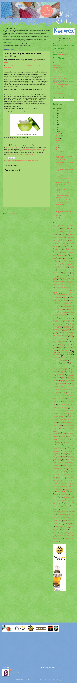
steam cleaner (58, 502)
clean (65, 276)
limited (68, 383)
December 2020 (65, 296)
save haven (66, 475)
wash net (71, 529)
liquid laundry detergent (58, 386)
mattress (67, 402)
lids (55, 383)
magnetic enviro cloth (70, 392)
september (62, 478)
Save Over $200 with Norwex (59, 88)
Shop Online (26, 19)
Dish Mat (60, 300)
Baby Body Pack (61, 248)
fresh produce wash (63, 338)
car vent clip (60, 269)
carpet (54, 270)
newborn (71, 428)
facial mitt (60, 326)
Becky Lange (15, 670)
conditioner (60, 282)
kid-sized (71, 366)
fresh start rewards (63, 339)
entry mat (56, 314)
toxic (64, 523)
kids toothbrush (61, 374)
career (71, 269)
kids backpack (59, 368)
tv (64, 524)
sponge (62, 494)
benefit (58, 257)
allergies (59, 239)
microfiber (65, 408)
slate (57, 487)
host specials (56, 356)
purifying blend (61, 462)
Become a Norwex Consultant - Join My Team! (63, 74)
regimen (70, 465)
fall (72, 326)
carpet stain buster (60, 270)
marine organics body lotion (64, 399)
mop (66, 414)
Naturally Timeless (60, 164)
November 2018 (70, 436)
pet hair (69, 453)
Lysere (65, 387)
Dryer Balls (70, 309)
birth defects (64, 257)
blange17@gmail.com (63, 54)
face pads (71, 324)
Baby (56, 248)
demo (56, 297)
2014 (56, 129)
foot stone (64, 335)
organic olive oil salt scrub (58, 445)
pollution (71, 457)
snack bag (69, 487)
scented (58, 477)
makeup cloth (61, 393)
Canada (54, 267)
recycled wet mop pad (66, 463)
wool (62, 538)
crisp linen (55, 288)
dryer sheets (55, 311)
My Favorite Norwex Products (59, 78)
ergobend (55, 320)
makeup (56, 393)
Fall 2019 (65, 327)
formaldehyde (70, 335)
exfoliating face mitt (61, 323)
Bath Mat (64, 252)
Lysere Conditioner (66, 389)
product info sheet (65, 460)
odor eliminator (66, 441)
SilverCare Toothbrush (63, 486)
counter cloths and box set (60, 287)
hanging (56, 348)
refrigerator (65, 465)
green (64, 344)
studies (63, 505)
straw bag (62, 503)
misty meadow (60, 413)
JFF (63, 360)
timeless (36, 160)
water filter (55, 532)
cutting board (65, 292)
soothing (60, 489)
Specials (72, 491)
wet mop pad (61, 533)
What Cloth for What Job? (59, 80)
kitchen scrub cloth (57, 378)
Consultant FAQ (56, 284)
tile (72, 511)
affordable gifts (68, 236)
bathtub (71, 254)
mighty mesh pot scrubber (59, 411)
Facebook (57, 40)
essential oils (55, 321)
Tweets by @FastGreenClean (59, 597)
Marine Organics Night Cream (62, 195)
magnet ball (63, 392)
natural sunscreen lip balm (64, 420)
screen (68, 477)
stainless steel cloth (60, 499)
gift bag (73, 341)
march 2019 (55, 396)
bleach (61, 258)
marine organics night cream (60, 402)
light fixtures (59, 383)
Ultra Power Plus (70, 524)
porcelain (54, 459)
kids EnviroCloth (70, 371)
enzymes (70, 318)
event (62, 321)
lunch (61, 387)
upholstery (62, 526)
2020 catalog (66, 233)
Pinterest (66, 40)
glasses (73, 342)
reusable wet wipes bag (57, 469)
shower (72, 481)
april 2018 (65, 243)
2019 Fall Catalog (67, 231)
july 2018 (58, 363)
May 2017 (63, 404)
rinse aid (69, 469)
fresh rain (71, 338)
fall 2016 (60, 327)
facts (69, 326)
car (62, 267)
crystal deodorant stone (70, 288)
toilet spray (66, 521)
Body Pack (57, 261)
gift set (61, 342)
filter (73, 332)
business (61, 266)
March (57, 217)
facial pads (65, 326)
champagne (57, 273)
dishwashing (57, 303)
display (67, 305)
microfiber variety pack (68, 410)
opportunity (68, 442)
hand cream (61, 347)
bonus (65, 263)
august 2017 (70, 245)
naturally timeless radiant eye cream (65, 427)
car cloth (66, 267)
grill (73, 344)
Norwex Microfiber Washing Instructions (62, 84)
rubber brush (70, 471)
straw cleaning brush (69, 503)
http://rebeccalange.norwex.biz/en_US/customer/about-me (20, 154)
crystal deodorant (62, 288)
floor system (61, 333)
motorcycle (69, 417)
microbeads (59, 408)
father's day (60, 330)
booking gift (71, 263)
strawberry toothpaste (57, 505)
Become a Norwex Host (58, 72)
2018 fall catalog (61, 229)
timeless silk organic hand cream (64, 518)
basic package (57, 252)
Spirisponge (55, 494)
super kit (64, 506)
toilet (61, 521)
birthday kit (70, 257)
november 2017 (63, 436)
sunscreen (67, 505)
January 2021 (58, 360)
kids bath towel (66, 368)
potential (59, 459)
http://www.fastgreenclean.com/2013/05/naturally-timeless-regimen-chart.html (24, 139)
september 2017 (70, 478)
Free (66, 336)
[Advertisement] (15, 231)
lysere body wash (58, 389)
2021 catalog (63, 234)
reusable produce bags (69, 468)
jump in (73, 363)
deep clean (72, 296)
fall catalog (62, 329)
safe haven (58, 472)
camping (71, 266)
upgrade (57, 526)
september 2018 (56, 480)
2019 (56, 117)
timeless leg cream (69, 514)
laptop (54, 380)
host (69, 352)
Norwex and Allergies (58, 93)
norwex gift (55, 435)
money (62, 414)
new (61, 428)
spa (71, 489)
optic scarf (59, 444)
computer (67, 281)
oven (70, 447)
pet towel (64, 454)
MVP (73, 417)
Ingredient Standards (57, 67)
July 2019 (63, 363)
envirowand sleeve (63, 318)
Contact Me (15, 19)
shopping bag (67, 481)
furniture (64, 341)
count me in (58, 285)
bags (60, 251)
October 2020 (59, 441)
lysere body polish (71, 387)
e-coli (73, 311)
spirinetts (71, 493)
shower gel (57, 483)
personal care (56, 453)
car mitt (71, 267)
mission (54, 413)
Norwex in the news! (60, 206)
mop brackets (55, 416)
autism (73, 246)
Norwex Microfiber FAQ (58, 82)
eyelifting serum (57, 324)
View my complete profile (15, 672)
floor (56, 333)
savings (71, 475)
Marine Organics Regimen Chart (63, 192)
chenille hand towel (64, 275)
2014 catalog (70, 225)
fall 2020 (69, 327)
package (63, 448)
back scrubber (66, 249)
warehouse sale (64, 529)
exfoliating (55, 323)
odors (72, 441)
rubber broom (63, 471)
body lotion (72, 260)
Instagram (70, 40)
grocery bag (61, 345)
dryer (66, 309)
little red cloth (70, 386)
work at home (67, 538)
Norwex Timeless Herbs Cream (62, 182)
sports (72, 494)
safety (65, 474)
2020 (56, 115)
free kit (71, 336)
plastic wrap (65, 457)
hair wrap (55, 347)
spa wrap (57, 491)
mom (59, 414)
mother (58, 417)
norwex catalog (62, 433)
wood (58, 538)
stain (61, 497)
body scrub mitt (70, 261)
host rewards (56, 354)
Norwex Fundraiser (57, 76)
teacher (72, 508)
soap (57, 489)
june (55, 365)
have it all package (69, 348)
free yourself (55, 338)
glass (69, 342)
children (71, 275)
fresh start (55, 339)
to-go (64, 520)
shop (63, 481)
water (72, 530)
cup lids (56, 290)
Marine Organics (61, 398)
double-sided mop (56, 306)
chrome (54, 276)
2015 (56, 127)
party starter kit (65, 450)
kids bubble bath (60, 369)
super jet (59, 506)
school (63, 477)
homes (62, 352)
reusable (67, 466)
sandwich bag (57, 475)
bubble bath (55, 266)
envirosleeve (63, 315)
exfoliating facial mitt (70, 323)
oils (63, 442)
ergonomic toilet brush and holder (66, 320)
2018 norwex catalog (69, 229)
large (58, 380)
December (58, 133)
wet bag (56, 533)
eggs (60, 312)
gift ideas (56, 342)
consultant (68, 282)
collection (65, 279)
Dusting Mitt (65, 311)
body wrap (61, 263)
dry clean (55, 309)
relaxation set (55, 466)
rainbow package (68, 462)
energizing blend (71, 312)
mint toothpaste (70, 411)
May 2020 (58, 405)
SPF (66, 493)
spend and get (59, 493)
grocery (56, 345)
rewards (64, 469)
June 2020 (69, 365)
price (68, 459)
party (72, 448)
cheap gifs (68, 273)
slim (61, 487)
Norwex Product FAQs (58, 86)
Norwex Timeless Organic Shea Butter (64, 172)
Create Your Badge (49, 670)
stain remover (66, 497)
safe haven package (58, 474)
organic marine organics (68, 444)
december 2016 (58, 294)
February (65, 330)
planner (59, 457)
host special (67, 354)
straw (58, 503)
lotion (58, 387)
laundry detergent (69, 380)
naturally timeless (11, 160)
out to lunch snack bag (63, 447)
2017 (56, 122)
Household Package (68, 356)
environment (57, 315)
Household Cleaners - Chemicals (63, 209)
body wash (55, 263)
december (72, 292)
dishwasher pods (62, 302)
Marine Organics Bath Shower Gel (63, 199)
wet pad (67, 533)
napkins (56, 419)
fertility (69, 332)
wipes (54, 538)
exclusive (66, 321)
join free (56, 362)
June (57, 147)
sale (69, 474)
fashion (54, 330)
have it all (62, 348)
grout (66, 345)
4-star (62, 235)
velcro (72, 527)
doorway (71, 305)
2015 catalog (61, 226)
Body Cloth (65, 260)
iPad (72, 357)
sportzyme (55, 496)
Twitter (61, 40)
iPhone (54, 359)
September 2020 (71, 480)
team (56, 509)
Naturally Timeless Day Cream (62, 159)
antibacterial (55, 242)
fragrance (55, 336)
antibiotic (61, 242)
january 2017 (67, 359)
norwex (55, 432)
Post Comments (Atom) (14, 213)
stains (68, 500)
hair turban (71, 345)
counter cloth (64, 285)
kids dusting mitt (62, 371)
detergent (71, 297)
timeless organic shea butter (59, 517)
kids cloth (68, 369)
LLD (54, 387)
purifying (54, 462)
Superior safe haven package (61, 508)
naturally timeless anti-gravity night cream (25, 160)
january (61, 359)
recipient (58, 463)
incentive (63, 357)
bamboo (70, 251)
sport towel (67, 494)
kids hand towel (56, 372)
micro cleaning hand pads (66, 407)
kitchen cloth (70, 377)
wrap (68, 539)
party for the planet (56, 450)
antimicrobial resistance (69, 242)
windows (71, 536)
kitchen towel (70, 378)
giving (65, 342)
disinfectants (55, 305)
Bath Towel (70, 252)
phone (54, 456)
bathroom (55, 254)
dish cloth (62, 299)
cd (63, 272)
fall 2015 (54, 327)
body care (59, 260)
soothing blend (66, 489)
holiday (67, 350)
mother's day (63, 417)
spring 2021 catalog (69, 496)
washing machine (61, 530)
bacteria (56, 251)
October (58, 138)
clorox (60, 279)
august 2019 (62, 246)
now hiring (70, 438)
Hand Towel (67, 347)
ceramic (72, 272)
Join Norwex (63, 362)
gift (68, 341)
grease (60, 344)
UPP (67, 526)
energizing (65, 312)
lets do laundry (71, 381)
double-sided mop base (66, 306)
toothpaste (55, 523)
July (57, 145)
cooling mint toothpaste (66, 284)
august (64, 245)
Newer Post (6, 210)
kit (64, 375)
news (60, 430)
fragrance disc (60, 336)
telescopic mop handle (65, 511)
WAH (54, 529)
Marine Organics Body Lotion (62, 202)
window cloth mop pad (62, 536)
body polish (63, 261)
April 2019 (71, 243)
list (65, 386)
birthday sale (55, 258)
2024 (56, 110)
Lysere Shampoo (70, 390)
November (58, 135)
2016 (56, 124)
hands (73, 347)
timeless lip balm (56, 515)
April (57, 215)
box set (71, 264)
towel (60, 523)
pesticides (65, 453)
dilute (54, 298)
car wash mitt (66, 269)
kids (54, 368)
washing (54, 530)
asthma (60, 245)
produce (72, 459)
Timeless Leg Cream (60, 184)
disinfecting (62, 305)
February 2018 (57, 332)
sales (73, 474)
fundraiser (60, 341)
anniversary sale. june (62, 240)
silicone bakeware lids (65, 483)
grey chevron (69, 344)
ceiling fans (68, 272)
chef (72, 273)
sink (70, 486)
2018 (56, 120)
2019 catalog (60, 231)
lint (62, 384)
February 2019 (63, 332)
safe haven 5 (64, 472)
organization (66, 445)
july (70, 362)
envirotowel (69, 317)
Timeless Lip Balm (60, 186)
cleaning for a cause (65, 278)
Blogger (60, 680)
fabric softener (65, 324)
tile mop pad (55, 512)
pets (68, 454)
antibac (70, 240)
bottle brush (66, 264)
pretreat (64, 459)
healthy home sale (61, 350)
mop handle (62, 416)
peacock (71, 450)
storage (71, 502)
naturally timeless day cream (63, 423)
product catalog (58, 460)
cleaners (57, 278)
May (57, 149)
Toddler (68, 520)
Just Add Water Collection (63, 366)
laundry (62, 380)
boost (54, 264)
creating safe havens (69, 287)
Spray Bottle (61, 496)
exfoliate (71, 321)
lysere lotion (63, 390)
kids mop (69, 372)
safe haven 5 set (71, 472)
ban (73, 251)
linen (59, 384)
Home (6, 19)
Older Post (47, 210)
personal (70, 451)
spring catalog (55, 497)
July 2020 (68, 363)
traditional (69, 523)
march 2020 (62, 396)
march (64, 395)
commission (55, 281)
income (68, 357)
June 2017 (60, 365)
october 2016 (61, 439)
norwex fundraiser (70, 433)
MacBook (58, 392)
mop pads (69, 416)
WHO (57, 535)
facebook (54, 326)
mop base (71, 414)
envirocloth (72, 314)
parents (68, 448)
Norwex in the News (57, 91)
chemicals (55, 275)
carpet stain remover (69, 270)
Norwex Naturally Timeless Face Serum (64, 162)
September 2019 (63, 480)
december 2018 (71, 294)
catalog (59, 272)
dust (60, 311)
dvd (70, 311)
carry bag (55, 272)
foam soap (59, 335)
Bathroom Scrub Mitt (63, 254)
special (63, 491)
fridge (69, 339)
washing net (67, 530)
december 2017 (64, 294)
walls (58, 529)
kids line (63, 372)
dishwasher (66, 300)
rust (54, 472)
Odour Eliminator (56, 442)
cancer (58, 267)
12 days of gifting (56, 225)
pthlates (71, 460)
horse (65, 352)
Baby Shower (58, 249)
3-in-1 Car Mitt (70, 234)
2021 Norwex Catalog (58, 69)
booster (58, 264)
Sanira (62, 475)
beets (67, 255)
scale (54, 477)
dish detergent (68, 298)
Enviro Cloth (63, 314)
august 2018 (55, 246)
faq (72, 329)
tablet (69, 508)
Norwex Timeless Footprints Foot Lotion (65, 166)
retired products (62, 466)
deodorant (60, 297)
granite (56, 344)
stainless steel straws (61, 500)
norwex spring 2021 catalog (66, 435)
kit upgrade (57, 377)
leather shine (64, 381)
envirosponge (62, 317)
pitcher (54, 457)
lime (64, 383)
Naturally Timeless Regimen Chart (63, 154)
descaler (65, 297)
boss (61, 264)
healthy (54, 350)
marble (59, 395)
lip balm (71, 384)
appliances (55, 243)
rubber (58, 471)
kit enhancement (70, 375)
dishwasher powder (70, 302)
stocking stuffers (66, 502)
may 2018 (69, 404)
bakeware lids (64, 251)
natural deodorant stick (65, 419)
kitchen (63, 377)
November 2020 (64, 438)
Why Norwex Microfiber (64, 535)
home (58, 352)
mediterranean (64, 405)
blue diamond (67, 258)
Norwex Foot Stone (60, 151)
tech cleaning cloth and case (66, 509)
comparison (62, 281)
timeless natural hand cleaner (67, 515)
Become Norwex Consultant (59, 255)
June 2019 (65, 365)
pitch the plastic (70, 456)
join (66, 360)
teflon (58, 511)
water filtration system (63, 532)
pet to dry (58, 454)
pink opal (64, 456)
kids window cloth (60, 375)
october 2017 (67, 439)
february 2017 (71, 330)
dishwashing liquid (67, 303)
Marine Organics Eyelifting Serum (68, 401)
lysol (54, 392)
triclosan (61, 524)
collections (71, 279)
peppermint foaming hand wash (59, 451)
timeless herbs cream (60, 514)
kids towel (69, 374)
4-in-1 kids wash (56, 235)
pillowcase (59, 456)
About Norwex (56, 65)
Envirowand (55, 318)
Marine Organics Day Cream (62, 197)
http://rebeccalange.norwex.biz (13, 147)
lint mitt (66, 384)
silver (66, 484)
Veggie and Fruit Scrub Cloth (62, 527)
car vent (54, 269)
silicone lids (59, 484)
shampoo (59, 481)
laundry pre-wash (56, 381)
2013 (56, 131)
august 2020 (68, 246)
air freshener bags (61, 237)
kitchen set (64, 378)
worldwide (63, 539)
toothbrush (71, 521)
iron (58, 359)
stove (54, 503)
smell (64, 487)
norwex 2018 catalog (66, 431)
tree (57, 524)
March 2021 (68, 396)
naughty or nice (56, 428)
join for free (72, 360)
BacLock (72, 249)
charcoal (62, 273)
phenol (72, 454)
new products (65, 428)
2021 (56, 113)
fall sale (68, 329)
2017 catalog (64, 228)
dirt (57, 298)
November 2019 (56, 438)
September (58, 140)
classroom (60, 276)
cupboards (63, 290)
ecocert (56, 312)
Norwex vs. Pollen (60, 204)
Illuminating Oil (56, 357)
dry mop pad (60, 309)
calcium (66, 266)
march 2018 (70, 395)
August (58, 142)
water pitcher (72, 532)
